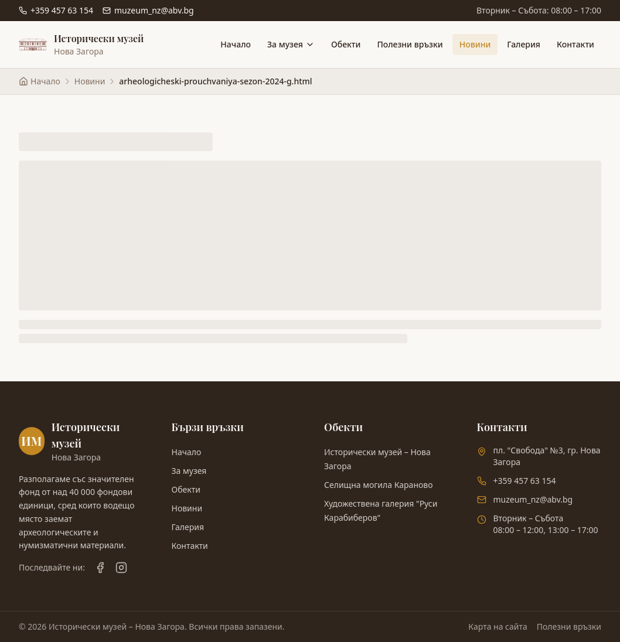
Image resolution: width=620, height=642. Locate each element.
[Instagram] (121, 567)
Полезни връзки (409, 44)
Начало (235, 44)
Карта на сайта (497, 626)
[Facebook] (100, 567)
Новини (475, 44)
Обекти (345, 44)
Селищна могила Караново (378, 484)
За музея (291, 44)
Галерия (523, 44)
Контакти (575, 44)
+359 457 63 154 (524, 480)
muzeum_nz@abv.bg (533, 499)
